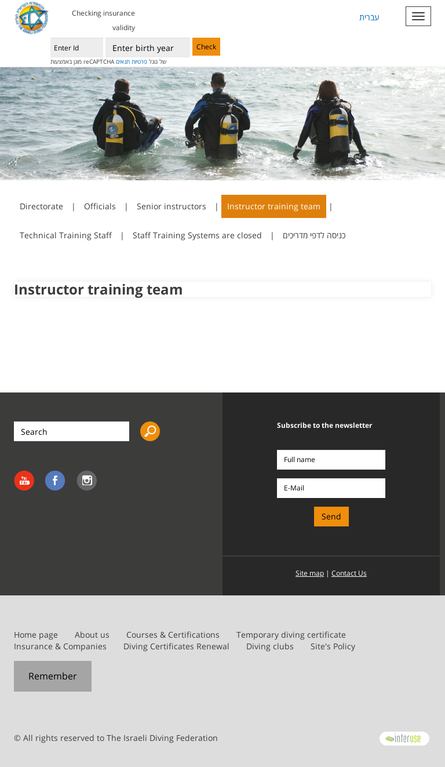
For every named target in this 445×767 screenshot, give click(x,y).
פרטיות (139, 61)
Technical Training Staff (66, 235)
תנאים (123, 61)
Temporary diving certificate (291, 634)
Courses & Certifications (173, 634)
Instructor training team (273, 206)
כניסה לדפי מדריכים (314, 235)
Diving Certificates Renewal (176, 646)
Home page (36, 634)
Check (206, 47)
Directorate (41, 206)
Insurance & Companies (60, 646)
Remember (52, 676)
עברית (369, 17)
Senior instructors (171, 206)
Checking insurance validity (103, 20)
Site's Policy (333, 646)
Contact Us (349, 573)
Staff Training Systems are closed (197, 235)
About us (92, 634)
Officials (100, 206)
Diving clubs (270, 646)
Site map (310, 573)
